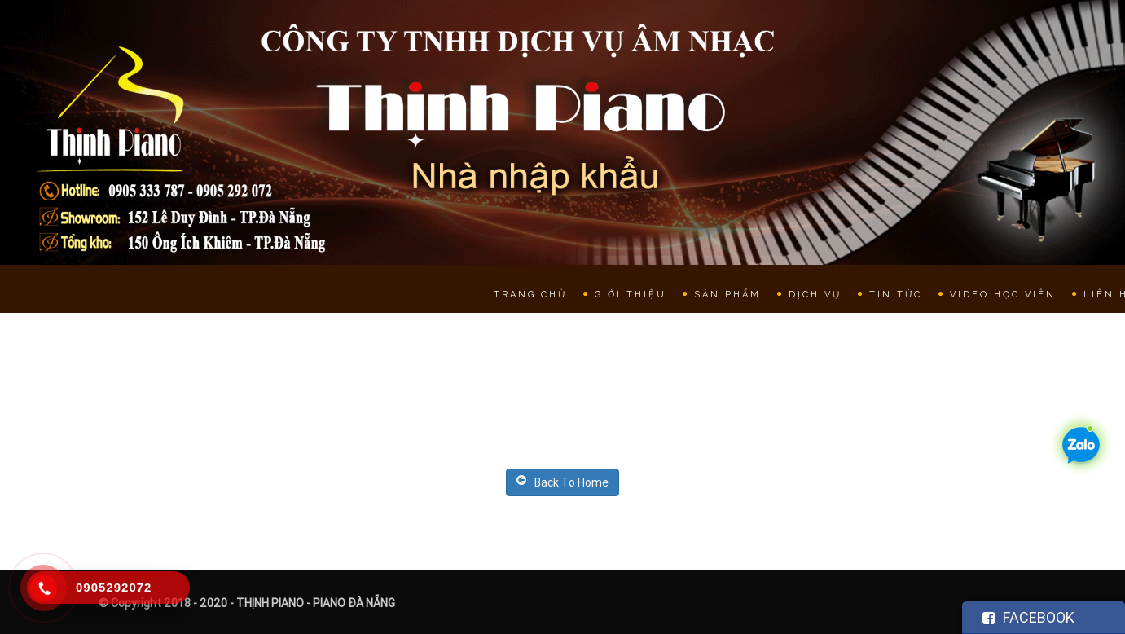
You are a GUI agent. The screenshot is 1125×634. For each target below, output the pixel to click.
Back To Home (562, 482)
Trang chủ (530, 294)
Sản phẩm (727, 294)
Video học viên (1003, 294)
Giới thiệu (630, 294)
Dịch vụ (815, 294)
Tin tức (895, 294)
